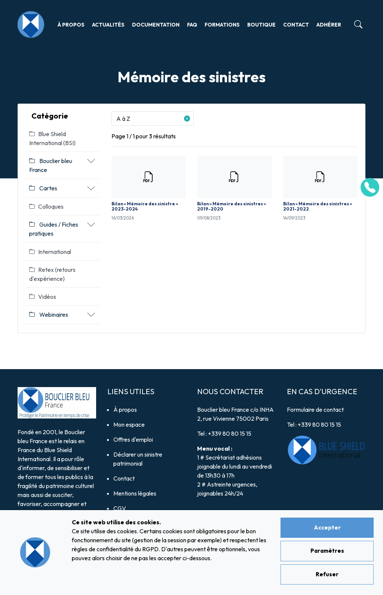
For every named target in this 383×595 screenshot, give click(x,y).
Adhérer (328, 24)
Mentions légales (134, 493)
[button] (152, 118)
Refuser (327, 574)
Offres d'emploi (133, 439)
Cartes (43, 188)
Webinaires (48, 314)
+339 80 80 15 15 (229, 433)
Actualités (108, 24)
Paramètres (327, 550)
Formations (222, 24)
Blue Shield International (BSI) (52, 138)
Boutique (261, 24)
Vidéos (42, 296)
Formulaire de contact (315, 409)
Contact (296, 24)
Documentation (156, 24)
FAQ (192, 24)
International (50, 251)
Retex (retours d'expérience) (52, 274)
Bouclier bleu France (50, 165)
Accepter (327, 527)
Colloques (46, 206)
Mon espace (129, 424)
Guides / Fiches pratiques (53, 229)
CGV (119, 508)
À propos (71, 24)
